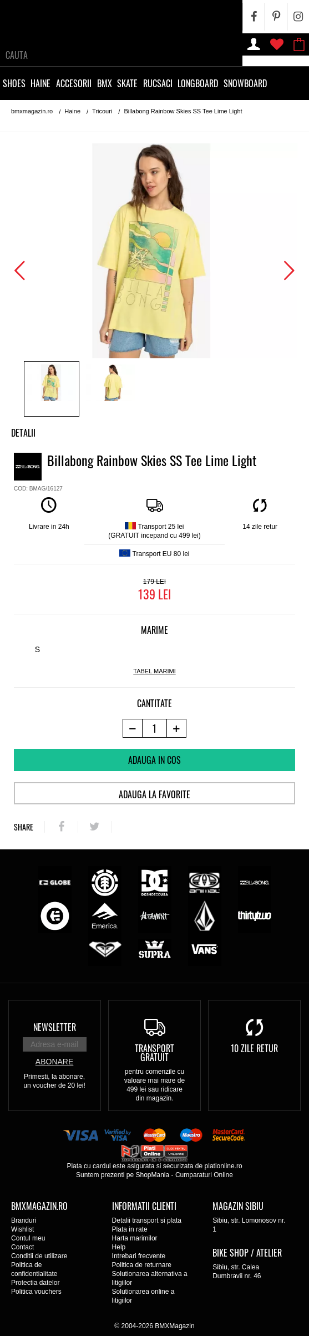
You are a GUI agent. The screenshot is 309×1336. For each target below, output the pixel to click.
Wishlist (22, 1229)
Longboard (198, 83)
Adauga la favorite (154, 794)
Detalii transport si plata (146, 1220)
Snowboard (245, 83)
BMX (104, 83)
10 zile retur (254, 1048)
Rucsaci (158, 83)
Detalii (23, 433)
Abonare (54, 1061)
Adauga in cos (154, 760)
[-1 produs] (132, 728)
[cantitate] (154, 728)
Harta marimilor (135, 1238)
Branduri (23, 1220)
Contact (22, 1247)
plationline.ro (223, 1166)
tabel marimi (154, 671)
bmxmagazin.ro (32, 111)
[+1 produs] (176, 728)
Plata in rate (130, 1229)
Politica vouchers (36, 1291)
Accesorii (74, 83)
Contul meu (28, 1238)
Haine (40, 83)
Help (119, 1247)
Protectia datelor (35, 1283)
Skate (127, 83)
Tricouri (102, 111)
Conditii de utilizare (39, 1256)
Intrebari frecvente (139, 1256)
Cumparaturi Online (204, 1175)
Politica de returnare (141, 1265)
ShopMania (152, 1175)
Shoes (14, 83)
